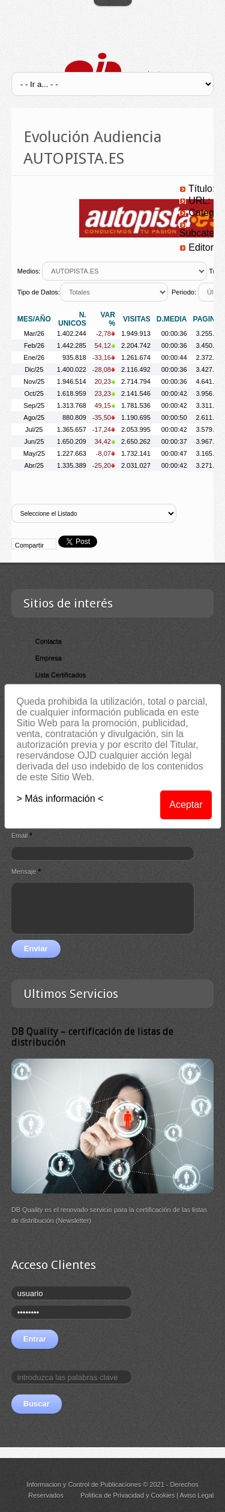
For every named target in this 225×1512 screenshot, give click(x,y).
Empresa (48, 658)
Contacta (48, 641)
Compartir (29, 545)
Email (21, 835)
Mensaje (26, 871)
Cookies (163, 1495)
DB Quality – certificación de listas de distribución (92, 1037)
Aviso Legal (197, 1495)
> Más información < (60, 798)
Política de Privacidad (112, 1495)
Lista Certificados (60, 674)
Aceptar (185, 804)
